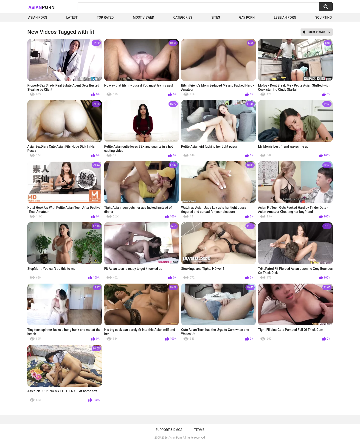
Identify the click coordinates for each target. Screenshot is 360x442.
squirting (323, 17)
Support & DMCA (168, 430)
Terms (199, 430)
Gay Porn (247, 17)
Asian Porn (37, 17)
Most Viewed (143, 17)
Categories (182, 17)
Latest (72, 17)
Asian (41, 7)
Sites (215, 17)
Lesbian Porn (285, 17)
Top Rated (105, 17)
